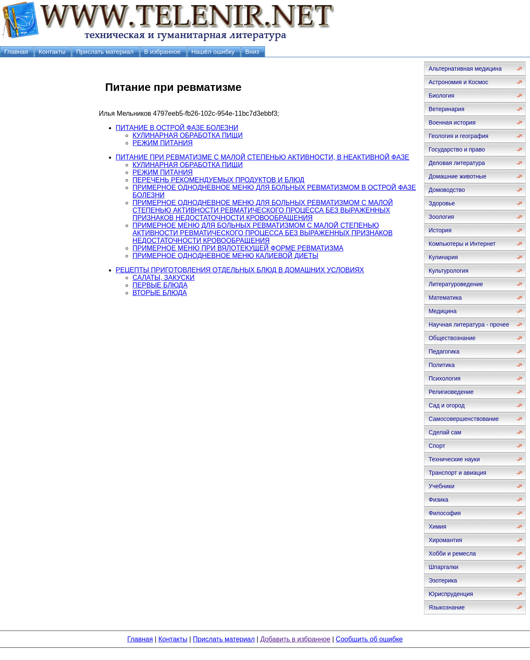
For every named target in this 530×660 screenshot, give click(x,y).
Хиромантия (445, 540)
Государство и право (457, 149)
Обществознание (452, 338)
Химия (437, 526)
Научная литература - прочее (469, 324)
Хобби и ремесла (452, 553)
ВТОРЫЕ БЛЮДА (159, 292)
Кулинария (443, 257)
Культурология (449, 270)
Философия (445, 513)
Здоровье (442, 203)
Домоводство (447, 189)
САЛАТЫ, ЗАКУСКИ (163, 277)
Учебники (441, 486)
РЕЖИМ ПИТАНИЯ (162, 142)
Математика (445, 297)
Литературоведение (456, 284)
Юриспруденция (451, 594)
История (440, 230)
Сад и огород (447, 405)
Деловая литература (457, 163)
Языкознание (447, 607)
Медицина (443, 311)
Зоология (441, 216)
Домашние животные (457, 176)
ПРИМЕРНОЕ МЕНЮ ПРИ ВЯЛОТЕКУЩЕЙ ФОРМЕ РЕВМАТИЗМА (237, 248)
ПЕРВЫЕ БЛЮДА (160, 285)
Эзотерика (443, 580)
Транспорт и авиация (457, 472)
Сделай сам (445, 432)
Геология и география (458, 136)
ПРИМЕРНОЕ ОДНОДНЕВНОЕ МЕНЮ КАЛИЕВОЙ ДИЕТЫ (225, 255)
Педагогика (444, 351)
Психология (445, 378)
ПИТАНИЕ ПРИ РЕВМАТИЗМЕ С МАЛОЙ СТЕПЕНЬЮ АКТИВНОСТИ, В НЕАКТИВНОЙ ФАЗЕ (262, 157)
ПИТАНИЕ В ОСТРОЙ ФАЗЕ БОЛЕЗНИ (177, 127)
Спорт (437, 445)
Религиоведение (451, 392)
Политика (442, 365)
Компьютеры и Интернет (462, 243)
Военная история (452, 122)
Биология (441, 95)
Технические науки (454, 459)
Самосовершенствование (464, 418)
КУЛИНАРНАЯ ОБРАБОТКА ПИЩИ (187, 135)
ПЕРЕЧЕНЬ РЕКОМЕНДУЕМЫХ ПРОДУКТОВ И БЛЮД (218, 180)
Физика (438, 499)
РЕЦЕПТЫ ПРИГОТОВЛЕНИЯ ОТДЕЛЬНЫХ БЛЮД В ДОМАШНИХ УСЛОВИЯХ (240, 270)
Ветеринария (446, 109)
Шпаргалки (443, 567)
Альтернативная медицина (465, 68)
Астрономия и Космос (458, 82)
